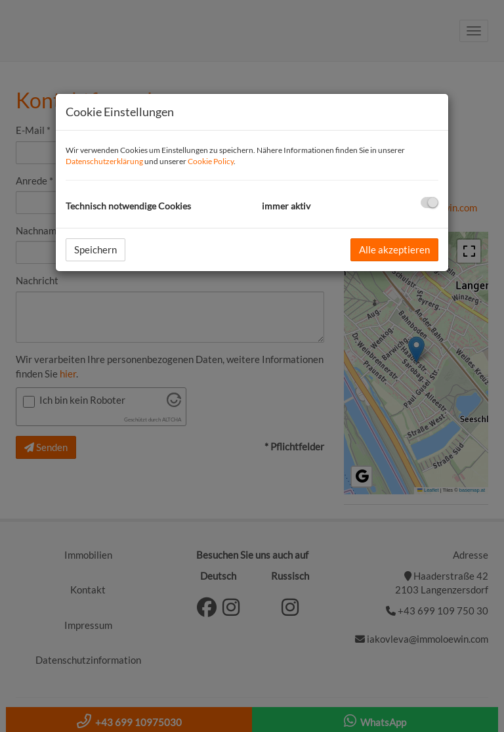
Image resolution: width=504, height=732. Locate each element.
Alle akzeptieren (394, 249)
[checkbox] (429, 202)
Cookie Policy (211, 161)
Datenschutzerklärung (104, 161)
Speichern (95, 249)
